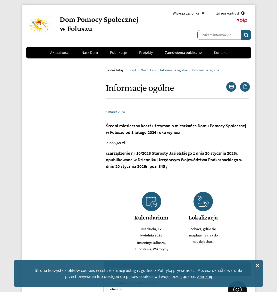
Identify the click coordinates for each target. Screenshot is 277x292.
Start (132, 133)
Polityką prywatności (176, 270)
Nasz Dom (148, 133)
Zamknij (204, 276)
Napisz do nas (44, 232)
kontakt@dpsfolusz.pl (47, 220)
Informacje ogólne (173, 133)
